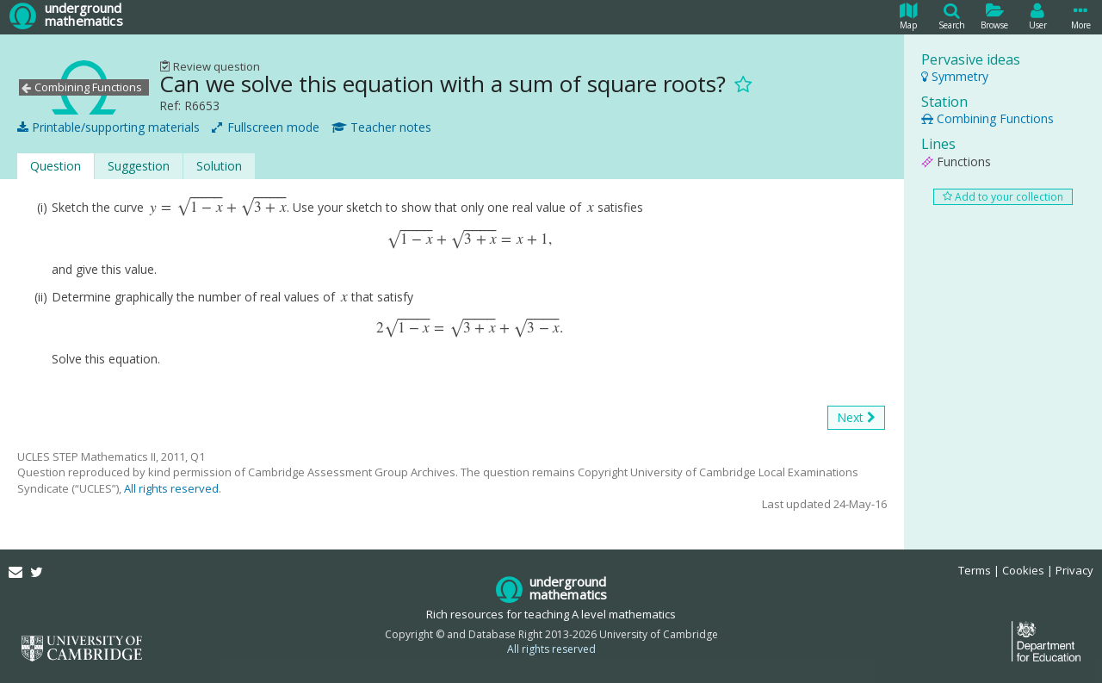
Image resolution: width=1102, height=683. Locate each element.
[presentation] (218, 207)
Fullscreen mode (265, 127)
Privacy (1074, 570)
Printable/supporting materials (108, 127)
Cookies (1023, 570)
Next (856, 417)
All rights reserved (171, 488)
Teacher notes (381, 127)
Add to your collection (1003, 196)
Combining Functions (987, 118)
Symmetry (954, 76)
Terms (974, 570)
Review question (209, 66)
